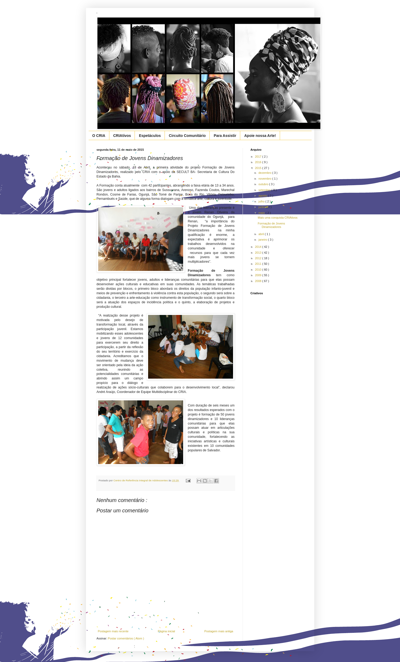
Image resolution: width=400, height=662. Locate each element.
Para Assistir (225, 135)
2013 (259, 252)
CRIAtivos (122, 135)
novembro (265, 178)
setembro (265, 190)
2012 (259, 258)
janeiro (263, 239)
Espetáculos (150, 135)
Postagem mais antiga (218, 631)
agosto (263, 195)
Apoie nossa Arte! (260, 135)
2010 (259, 269)
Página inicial (166, 631)
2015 (259, 168)
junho (262, 207)
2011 (259, 263)
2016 (259, 162)
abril (262, 234)
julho (262, 201)
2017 (259, 156)
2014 (259, 246)
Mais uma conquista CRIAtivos (278, 217)
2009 (259, 275)
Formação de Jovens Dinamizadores (271, 225)
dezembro (265, 172)
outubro (264, 184)
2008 (259, 281)
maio (262, 212)
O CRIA (98, 135)
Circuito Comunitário (187, 135)
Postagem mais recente (113, 631)
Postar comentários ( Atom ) (126, 638)
